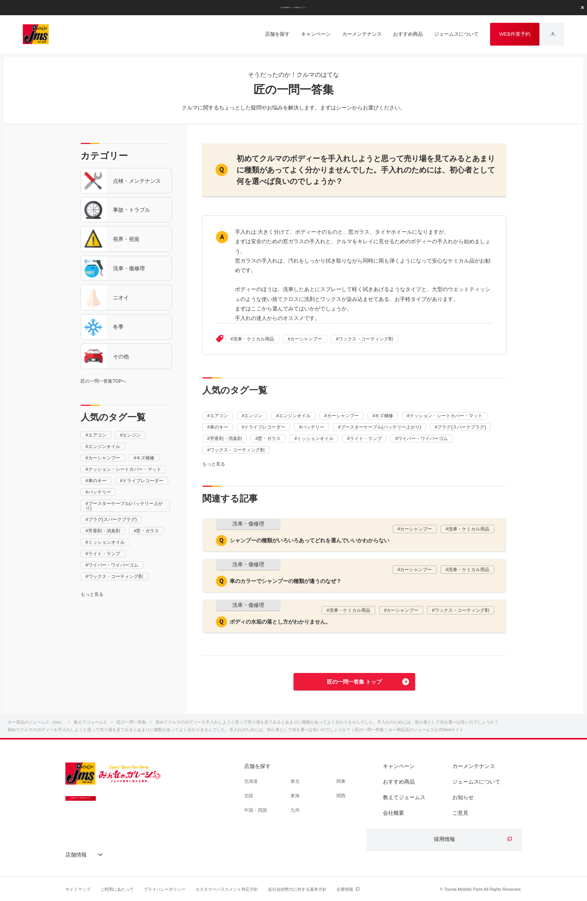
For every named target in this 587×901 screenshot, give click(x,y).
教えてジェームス (404, 797)
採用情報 (444, 839)
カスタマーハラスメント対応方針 (226, 889)
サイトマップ (77, 889)
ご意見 (460, 813)
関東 (341, 781)
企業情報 (344, 889)
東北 (295, 781)
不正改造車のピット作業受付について (293, 7)
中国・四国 (255, 810)
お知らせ (463, 797)
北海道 (251, 781)
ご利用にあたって (117, 889)
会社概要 (393, 813)
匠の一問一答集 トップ (354, 682)
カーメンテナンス (473, 766)
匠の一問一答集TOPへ (103, 381)
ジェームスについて (476, 782)
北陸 (248, 795)
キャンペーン (399, 766)
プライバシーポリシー (165, 889)
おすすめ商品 (399, 782)
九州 (295, 810)
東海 (295, 795)
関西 (341, 795)
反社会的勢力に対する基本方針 (297, 889)
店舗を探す (257, 766)
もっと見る (92, 594)
